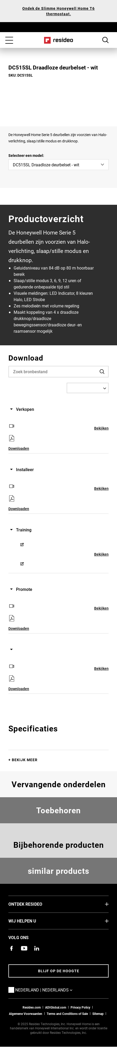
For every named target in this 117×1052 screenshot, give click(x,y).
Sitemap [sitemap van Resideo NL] (98, 1013)
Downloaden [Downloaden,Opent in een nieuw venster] (18, 448)
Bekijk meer (25, 759)
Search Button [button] (105, 40)
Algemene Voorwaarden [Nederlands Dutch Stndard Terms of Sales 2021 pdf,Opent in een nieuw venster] (25, 1013)
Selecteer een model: (26, 155)
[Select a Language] (88, 388)
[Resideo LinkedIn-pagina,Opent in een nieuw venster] (37, 948)
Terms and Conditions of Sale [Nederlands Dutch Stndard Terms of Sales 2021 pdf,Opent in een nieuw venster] (67, 1013)
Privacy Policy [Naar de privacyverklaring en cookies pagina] (80, 1007)
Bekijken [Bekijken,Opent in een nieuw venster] (101, 428)
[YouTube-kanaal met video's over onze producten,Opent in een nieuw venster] (24, 948)
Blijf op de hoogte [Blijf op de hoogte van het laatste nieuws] (58, 970)
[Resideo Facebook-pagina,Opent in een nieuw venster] (11, 948)
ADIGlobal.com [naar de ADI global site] (55, 1007)
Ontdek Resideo (33, 904)
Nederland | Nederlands (51, 990)
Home (58, 40)
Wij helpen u (30, 921)
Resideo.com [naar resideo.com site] (32, 1007)
